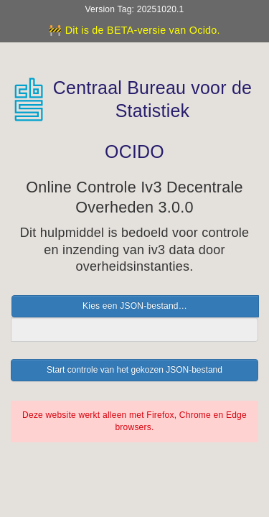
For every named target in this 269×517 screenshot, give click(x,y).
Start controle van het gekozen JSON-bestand (134, 370)
